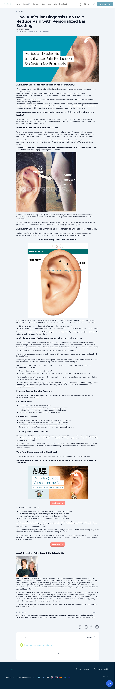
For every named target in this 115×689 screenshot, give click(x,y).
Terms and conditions (102, 669)
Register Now (57, 503)
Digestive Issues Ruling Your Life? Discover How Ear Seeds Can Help (81, 616)
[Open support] (109, 683)
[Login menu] (94, 4)
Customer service (82, 669)
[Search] (80, 4)
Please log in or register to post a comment (40, 645)
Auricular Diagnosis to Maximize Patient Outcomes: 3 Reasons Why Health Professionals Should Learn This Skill (41, 616)
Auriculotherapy (23, 29)
